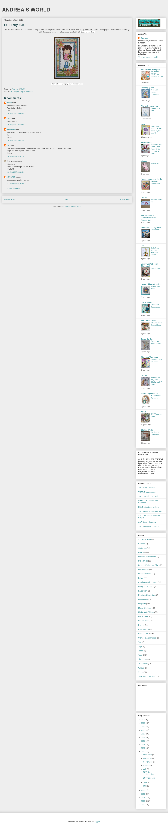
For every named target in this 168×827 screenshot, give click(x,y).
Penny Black (143, 621)
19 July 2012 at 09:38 (15, 114)
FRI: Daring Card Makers (148, 507)
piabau (144, 161)
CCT (24, 30)
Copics (22, 92)
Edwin (140, 578)
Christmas (142, 548)
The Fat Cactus (147, 216)
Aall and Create (144, 539)
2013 (143, 748)
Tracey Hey (143, 664)
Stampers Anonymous (147, 638)
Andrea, (144, 38)
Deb (8, 145)
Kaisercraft (142, 591)
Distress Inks (143, 569)
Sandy (9, 103)
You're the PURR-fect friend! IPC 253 (157, 74)
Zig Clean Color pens (146, 676)
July (145, 769)
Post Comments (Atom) (72, 206)
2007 (143, 805)
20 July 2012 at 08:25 (15, 140)
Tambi (140, 651)
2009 (143, 797)
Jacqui (144, 375)
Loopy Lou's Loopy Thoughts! (149, 265)
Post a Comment (13, 188)
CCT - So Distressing (148, 773)
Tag (139, 642)
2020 (143, 723)
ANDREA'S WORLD (26, 10)
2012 (143, 752)
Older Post (125, 199)
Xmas (140, 672)
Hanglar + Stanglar (146, 587)
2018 (143, 730)
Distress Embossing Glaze (149, 565)
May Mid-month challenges (155, 92)
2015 (143, 741)
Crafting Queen (147, 88)
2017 (143, 734)
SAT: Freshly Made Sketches (150, 511)
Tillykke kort (155, 163)
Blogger (97, 822)
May (145, 786)
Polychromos (143, 629)
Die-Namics (143, 561)
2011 (143, 790)
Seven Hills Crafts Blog (151, 284)
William (141, 668)
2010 (143, 794)
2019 (143, 727)
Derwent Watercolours (147, 557)
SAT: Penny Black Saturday (149, 526)
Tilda (140, 655)
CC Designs (14, 92)
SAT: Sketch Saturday (147, 522)
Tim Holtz (142, 659)
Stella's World (147, 430)
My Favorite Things (146, 612)
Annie (143, 412)
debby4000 (11, 129)
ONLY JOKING (147, 303)
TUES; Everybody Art (146, 492)
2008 (143, 801)
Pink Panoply (147, 142)
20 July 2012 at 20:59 (15, 172)
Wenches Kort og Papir (151, 227)
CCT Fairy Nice (149, 778)
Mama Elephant (144, 608)
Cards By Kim (147, 339)
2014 (143, 744)
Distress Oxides (144, 574)
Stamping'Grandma (149, 357)
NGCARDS (11, 177)
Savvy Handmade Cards (151, 179)
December (147, 755)
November (147, 758)
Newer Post (9, 199)
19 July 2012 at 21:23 (15, 125)
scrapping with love (149, 393)
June (145, 782)
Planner (141, 625)
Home (67, 199)
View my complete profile (148, 57)
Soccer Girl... (156, 268)
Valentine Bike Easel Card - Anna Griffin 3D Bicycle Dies (156, 149)
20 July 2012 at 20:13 (15, 156)
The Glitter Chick (148, 321)
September (148, 762)
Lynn (143, 124)
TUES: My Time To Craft (148, 496)
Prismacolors (143, 634)
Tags (140, 646)
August (146, 765)
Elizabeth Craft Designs (147, 582)
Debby (144, 197)
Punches (29, 92)
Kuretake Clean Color (147, 595)
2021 (143, 720)
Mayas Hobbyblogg (149, 106)
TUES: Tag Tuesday (146, 488)
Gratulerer (155, 230)
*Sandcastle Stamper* (150, 70)
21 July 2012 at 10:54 (15, 183)
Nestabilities (143, 616)
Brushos (141, 544)
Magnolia (142, 604)
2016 (143, 737)
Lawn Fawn (143, 599)
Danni (9, 118)
